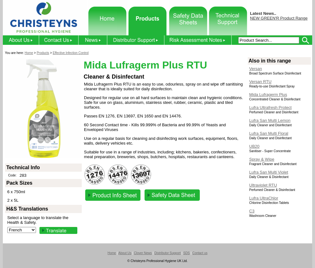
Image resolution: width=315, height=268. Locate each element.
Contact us (199, 253)
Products (43, 53)
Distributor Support (167, 253)
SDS (186, 253)
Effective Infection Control (71, 53)
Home (29, 53)
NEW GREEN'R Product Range (278, 18)
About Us (124, 253)
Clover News (143, 253)
